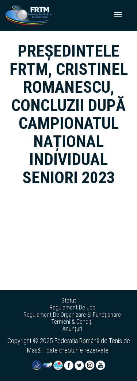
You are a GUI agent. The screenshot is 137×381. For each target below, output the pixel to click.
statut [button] (68, 300)
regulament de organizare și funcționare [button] (72, 315)
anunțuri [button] (72, 328)
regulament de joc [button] (72, 307)
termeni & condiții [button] (72, 321)
